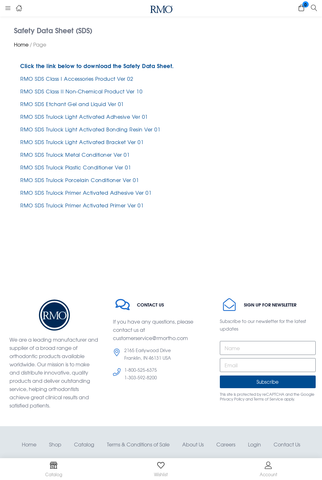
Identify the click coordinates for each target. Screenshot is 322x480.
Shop (55, 444)
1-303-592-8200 (140, 377)
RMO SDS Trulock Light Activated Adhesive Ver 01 (84, 116)
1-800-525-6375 (140, 370)
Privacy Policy (232, 399)
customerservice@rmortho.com (150, 338)
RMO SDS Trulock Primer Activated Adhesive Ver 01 (86, 192)
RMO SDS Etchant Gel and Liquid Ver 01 (72, 104)
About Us (193, 444)
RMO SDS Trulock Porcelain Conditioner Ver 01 (79, 180)
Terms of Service (268, 399)
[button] (301, 8)
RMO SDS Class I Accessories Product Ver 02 (76, 78)
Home (21, 44)
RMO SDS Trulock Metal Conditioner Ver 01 (75, 154)
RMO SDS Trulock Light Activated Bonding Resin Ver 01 (90, 129)
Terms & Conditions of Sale (138, 444)
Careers (225, 444)
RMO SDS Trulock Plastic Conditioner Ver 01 (75, 167)
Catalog (84, 444)
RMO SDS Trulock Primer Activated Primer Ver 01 (82, 205)
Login (254, 444)
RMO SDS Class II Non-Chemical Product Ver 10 (81, 91)
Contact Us (287, 444)
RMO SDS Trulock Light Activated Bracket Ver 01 (82, 142)
